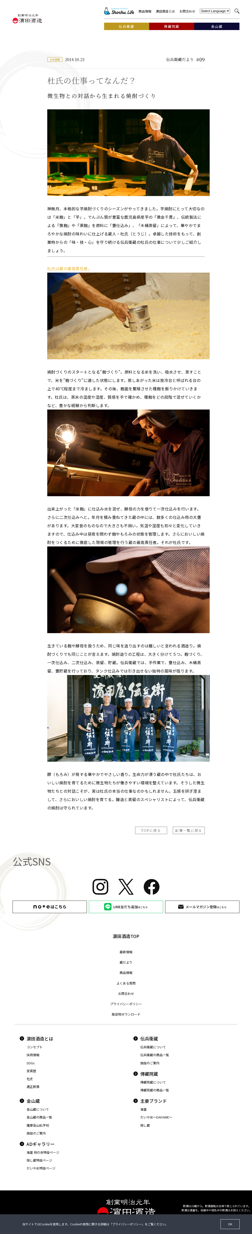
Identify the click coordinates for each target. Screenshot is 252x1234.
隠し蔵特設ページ (39, 1160)
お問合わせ (187, 11)
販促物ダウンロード (126, 1014)
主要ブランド (150, 1101)
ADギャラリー (37, 1144)
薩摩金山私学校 (38, 1125)
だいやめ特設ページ (41, 1168)
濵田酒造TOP (126, 936)
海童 (143, 1109)
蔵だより (126, 962)
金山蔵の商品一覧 (39, 1117)
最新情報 (126, 952)
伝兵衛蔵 (145, 1038)
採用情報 (33, 1055)
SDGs (31, 1063)
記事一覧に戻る (188, 830)
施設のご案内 (149, 1063)
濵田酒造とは (165, 11)
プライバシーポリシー (126, 1004)
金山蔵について (38, 1109)
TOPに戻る (151, 830)
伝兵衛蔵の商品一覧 (154, 1055)
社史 (30, 1078)
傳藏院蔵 (145, 1073)
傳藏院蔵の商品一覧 (154, 1090)
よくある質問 (126, 983)
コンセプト (35, 1047)
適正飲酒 (33, 1086)
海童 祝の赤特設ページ (43, 1152)
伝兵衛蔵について (153, 1047)
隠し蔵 (145, 1125)
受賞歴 (31, 1071)
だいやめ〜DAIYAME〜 (156, 1117)
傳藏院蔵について (153, 1082)
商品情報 (145, 11)
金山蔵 (30, 1101)
